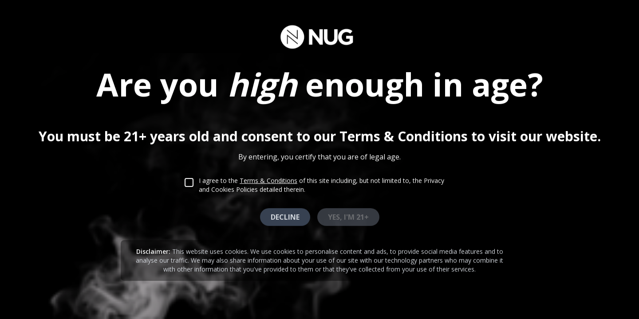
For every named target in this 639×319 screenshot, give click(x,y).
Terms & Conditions (268, 179)
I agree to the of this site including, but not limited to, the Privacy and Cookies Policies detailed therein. (321, 184)
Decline (285, 216)
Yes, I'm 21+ (348, 216)
